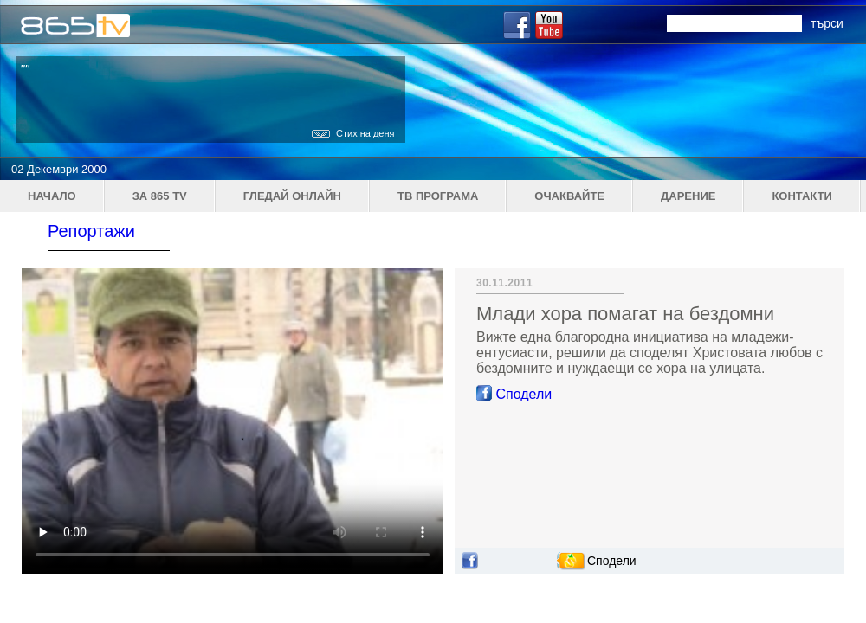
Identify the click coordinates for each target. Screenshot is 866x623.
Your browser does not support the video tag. (232, 421)
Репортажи (91, 231)
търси (827, 23)
